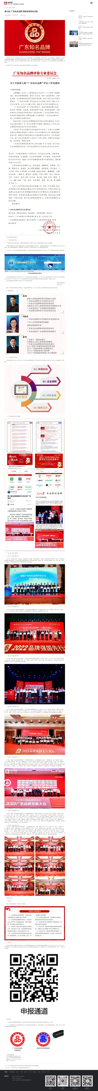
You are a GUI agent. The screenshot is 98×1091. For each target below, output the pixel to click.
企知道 (48, 1071)
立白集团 (17, 1071)
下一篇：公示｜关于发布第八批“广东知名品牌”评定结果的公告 (16, 1067)
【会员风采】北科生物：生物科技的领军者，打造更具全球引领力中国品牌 (86, 34)
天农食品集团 (43, 1071)
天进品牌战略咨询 (12, 1071)
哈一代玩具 (29, 1071)
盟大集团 (38, 1071)
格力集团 (25, 1071)
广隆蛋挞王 (34, 1071)
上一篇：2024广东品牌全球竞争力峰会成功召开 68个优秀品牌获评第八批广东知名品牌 (21, 1065)
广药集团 (21, 1071)
